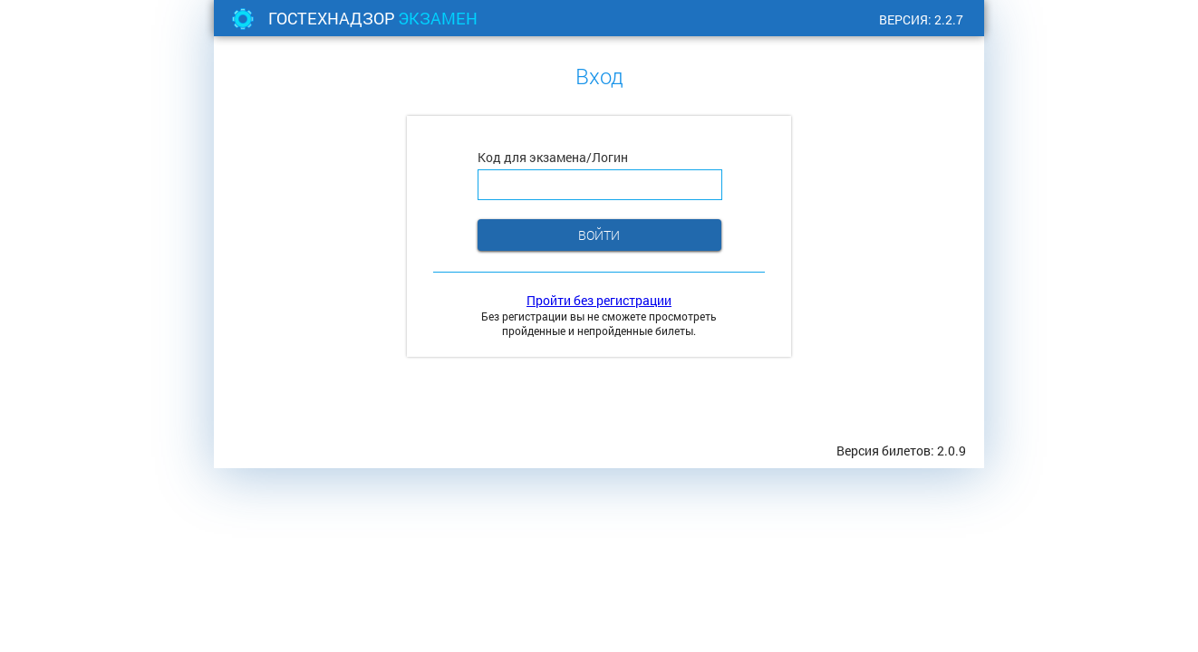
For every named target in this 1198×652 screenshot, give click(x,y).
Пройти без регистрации (599, 300)
